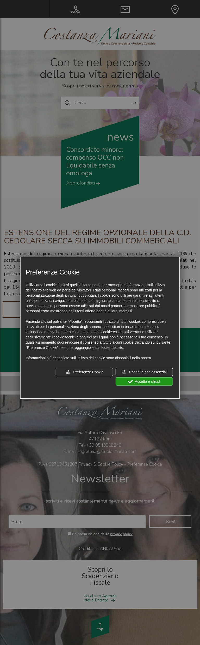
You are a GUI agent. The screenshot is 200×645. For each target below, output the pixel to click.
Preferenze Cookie (84, 372)
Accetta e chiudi (144, 381)
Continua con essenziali (144, 372)
